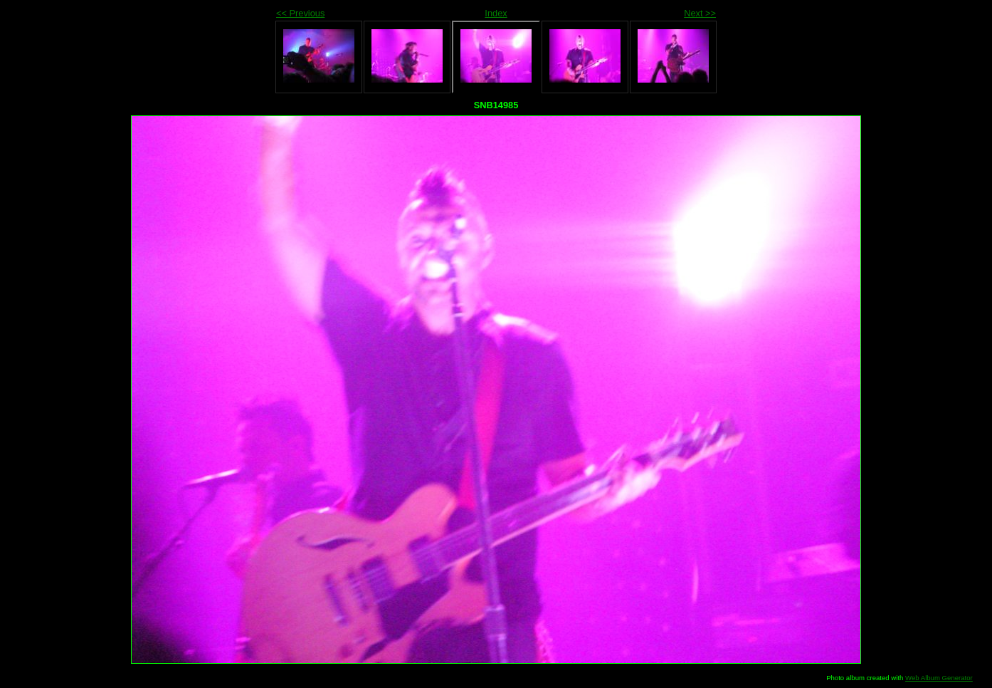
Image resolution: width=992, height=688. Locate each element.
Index (496, 13)
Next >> (700, 13)
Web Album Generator (939, 678)
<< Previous (300, 13)
